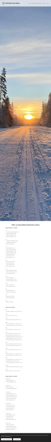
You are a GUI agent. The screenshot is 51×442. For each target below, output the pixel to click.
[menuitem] (25, 3)
